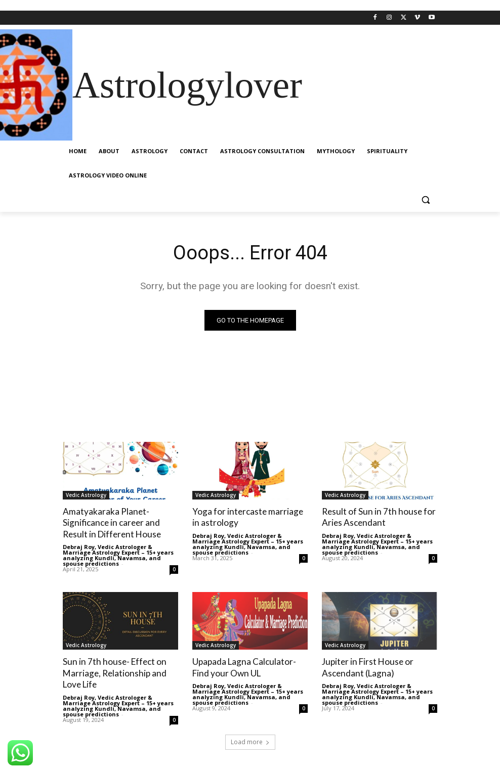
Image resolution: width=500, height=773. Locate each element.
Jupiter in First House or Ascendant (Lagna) (367, 666)
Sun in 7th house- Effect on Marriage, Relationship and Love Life (113, 672)
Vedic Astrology (86, 494)
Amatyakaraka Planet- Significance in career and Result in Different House (111, 522)
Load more (250, 741)
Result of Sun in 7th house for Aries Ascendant (377, 517)
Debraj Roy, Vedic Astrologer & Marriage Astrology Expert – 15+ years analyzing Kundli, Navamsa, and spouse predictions (118, 554)
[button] (425, 200)
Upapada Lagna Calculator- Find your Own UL (243, 666)
